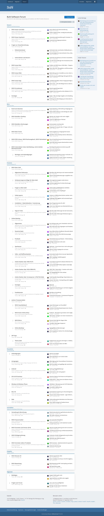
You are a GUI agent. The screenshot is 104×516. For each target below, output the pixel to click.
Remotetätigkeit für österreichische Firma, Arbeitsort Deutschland (61, 53)
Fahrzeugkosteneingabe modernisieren (58, 180)
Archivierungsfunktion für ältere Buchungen (60, 183)
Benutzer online (57, 496)
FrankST (84, 501)
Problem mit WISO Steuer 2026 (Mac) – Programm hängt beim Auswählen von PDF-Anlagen (61, 65)
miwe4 (81, 51)
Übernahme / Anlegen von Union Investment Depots (61, 315)
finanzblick (10, 349)
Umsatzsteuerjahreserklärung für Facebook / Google (61, 37)
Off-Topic (14, 335)
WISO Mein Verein (17, 131)
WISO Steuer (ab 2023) (18, 29)
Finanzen (9, 163)
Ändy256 (81, 37)
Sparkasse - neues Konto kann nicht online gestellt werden (61, 246)
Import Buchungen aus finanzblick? (58, 305)
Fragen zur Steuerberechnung (20, 45)
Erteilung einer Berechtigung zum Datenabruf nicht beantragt (61, 98)
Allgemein (10, 472)
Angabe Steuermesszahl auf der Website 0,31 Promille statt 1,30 (61, 91)
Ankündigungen (16, 353)
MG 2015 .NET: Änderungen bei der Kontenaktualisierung (61, 210)
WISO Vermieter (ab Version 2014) (21, 427)
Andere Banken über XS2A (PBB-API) (25, 269)
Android (14, 369)
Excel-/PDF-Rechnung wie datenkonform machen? (61, 142)
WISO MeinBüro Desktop (19, 116)
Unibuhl (80, 501)
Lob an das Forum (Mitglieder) (56, 482)
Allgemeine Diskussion (21, 172)
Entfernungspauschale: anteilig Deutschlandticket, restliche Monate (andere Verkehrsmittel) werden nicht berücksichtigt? (61, 32)
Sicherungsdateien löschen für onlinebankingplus (61, 331)
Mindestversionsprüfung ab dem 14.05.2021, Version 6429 (61, 154)
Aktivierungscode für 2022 (55, 456)
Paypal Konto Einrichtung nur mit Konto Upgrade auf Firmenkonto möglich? (61, 287)
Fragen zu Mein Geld (21, 188)
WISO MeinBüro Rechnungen (20, 124)
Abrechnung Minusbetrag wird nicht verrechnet (60, 427)
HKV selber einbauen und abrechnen (58, 415)
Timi (54, 503)
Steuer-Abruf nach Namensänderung (58, 29)
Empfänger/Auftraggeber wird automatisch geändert (61, 198)
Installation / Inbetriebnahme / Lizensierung (27, 203)
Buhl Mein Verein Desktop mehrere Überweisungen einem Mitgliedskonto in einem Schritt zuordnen (61, 134)
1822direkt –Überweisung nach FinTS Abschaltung (61, 384)
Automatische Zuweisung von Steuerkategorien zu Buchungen (61, 391)
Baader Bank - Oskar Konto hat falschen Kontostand (61, 379)
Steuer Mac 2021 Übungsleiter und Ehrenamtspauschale (61, 68)
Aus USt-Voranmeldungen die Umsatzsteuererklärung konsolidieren (61, 60)
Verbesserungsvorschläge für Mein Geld (26, 180)
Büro (8, 104)
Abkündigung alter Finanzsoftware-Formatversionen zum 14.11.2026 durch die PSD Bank (61, 361)
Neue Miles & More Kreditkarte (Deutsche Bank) (61, 231)
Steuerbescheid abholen (85, 81)
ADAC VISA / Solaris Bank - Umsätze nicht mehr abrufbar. (61, 269)
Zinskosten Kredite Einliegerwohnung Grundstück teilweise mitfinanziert (61, 435)
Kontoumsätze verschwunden (56, 124)
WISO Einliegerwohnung (18, 435)
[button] (73, 22)
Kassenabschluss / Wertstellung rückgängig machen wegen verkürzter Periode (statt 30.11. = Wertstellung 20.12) (61, 108)
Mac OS (14, 392)
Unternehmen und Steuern (22, 57)
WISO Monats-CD (16, 456)
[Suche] (94, 1)
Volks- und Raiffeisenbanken (23, 254)
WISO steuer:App (16, 80)
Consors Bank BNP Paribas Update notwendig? (60, 264)
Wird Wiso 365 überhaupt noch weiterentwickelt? (61, 172)
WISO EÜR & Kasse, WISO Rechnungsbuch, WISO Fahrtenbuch (29, 139)
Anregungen (15, 361)
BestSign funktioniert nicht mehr (57, 241)
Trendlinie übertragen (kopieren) (57, 323)
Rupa (72, 501)
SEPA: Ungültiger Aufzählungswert (57, 257)
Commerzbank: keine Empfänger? (57, 190)
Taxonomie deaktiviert (54, 150)
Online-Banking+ (19, 328)
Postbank (17, 239)
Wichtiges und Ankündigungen (23, 154)
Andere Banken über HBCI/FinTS (24, 262)
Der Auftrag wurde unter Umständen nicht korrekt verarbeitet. (61, 223)
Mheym (81, 43)
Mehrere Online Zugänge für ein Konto (58, 249)
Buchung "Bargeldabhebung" (56, 369)
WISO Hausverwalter (17, 420)
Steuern (9, 25)
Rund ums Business (17, 109)
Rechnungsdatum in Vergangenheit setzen (59, 131)
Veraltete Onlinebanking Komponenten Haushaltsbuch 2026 (61, 308)
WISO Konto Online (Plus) (22, 312)
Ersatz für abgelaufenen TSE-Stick (57, 119)
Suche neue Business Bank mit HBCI (58, 343)
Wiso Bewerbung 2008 (54, 466)
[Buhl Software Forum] (52, 7)
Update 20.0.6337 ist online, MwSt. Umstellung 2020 (61, 157)
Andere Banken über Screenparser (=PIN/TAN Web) (29, 277)
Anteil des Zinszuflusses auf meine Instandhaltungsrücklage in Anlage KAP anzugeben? (61, 57)
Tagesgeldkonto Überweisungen (57, 328)
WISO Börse (18, 320)
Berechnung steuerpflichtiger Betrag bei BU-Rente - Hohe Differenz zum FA (61, 76)
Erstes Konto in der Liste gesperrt (57, 371)
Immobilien (10, 407)
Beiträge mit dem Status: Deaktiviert (58, 485)
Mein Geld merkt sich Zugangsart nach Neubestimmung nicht (61, 226)
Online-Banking (16, 218)
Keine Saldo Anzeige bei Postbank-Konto (59, 402)
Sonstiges (14, 96)
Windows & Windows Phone (19, 384)
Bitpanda (51, 284)
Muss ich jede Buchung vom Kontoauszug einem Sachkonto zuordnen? (61, 139)
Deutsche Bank (19, 231)
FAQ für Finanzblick (54, 353)
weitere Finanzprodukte (18, 300)
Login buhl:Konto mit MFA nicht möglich (59, 478)
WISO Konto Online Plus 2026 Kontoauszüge (60, 234)
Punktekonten (19, 292)
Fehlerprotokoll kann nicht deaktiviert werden (60, 422)
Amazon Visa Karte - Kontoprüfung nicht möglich (61, 280)
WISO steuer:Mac (16, 65)
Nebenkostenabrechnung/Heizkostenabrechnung (61, 412)
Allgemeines (18, 223)
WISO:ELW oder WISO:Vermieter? (57, 438)
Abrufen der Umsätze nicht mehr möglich (59, 116)
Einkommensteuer (20, 50)
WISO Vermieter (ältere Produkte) (21, 443)
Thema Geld (18, 340)
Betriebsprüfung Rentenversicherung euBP (59, 147)
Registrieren (88, 1)
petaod (75, 501)
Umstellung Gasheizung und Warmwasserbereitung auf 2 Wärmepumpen (61, 430)
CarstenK (63, 501)
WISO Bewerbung (16, 463)
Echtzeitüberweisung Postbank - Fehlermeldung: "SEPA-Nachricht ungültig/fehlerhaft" (61, 238)
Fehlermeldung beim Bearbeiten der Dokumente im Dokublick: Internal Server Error (61, 399)
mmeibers (68, 501)
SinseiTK (81, 31)
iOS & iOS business (17, 376)
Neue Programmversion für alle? (57, 203)
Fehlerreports (19, 195)
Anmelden (81, 1)
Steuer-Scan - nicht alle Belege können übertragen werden (61, 83)
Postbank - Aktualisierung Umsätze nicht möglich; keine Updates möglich (61, 312)
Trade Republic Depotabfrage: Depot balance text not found (61, 277)
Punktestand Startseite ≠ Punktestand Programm (61, 295)
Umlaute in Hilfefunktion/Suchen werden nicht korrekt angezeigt (61, 195)
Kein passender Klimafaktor (56, 419)
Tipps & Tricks (19, 211)
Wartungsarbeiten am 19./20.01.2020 (58, 356)
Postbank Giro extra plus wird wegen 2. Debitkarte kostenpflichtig (61, 340)
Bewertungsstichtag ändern (56, 88)
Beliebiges (14, 475)
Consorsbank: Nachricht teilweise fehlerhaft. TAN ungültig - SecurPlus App (61, 261)
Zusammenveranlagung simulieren (57, 40)
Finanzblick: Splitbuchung (55, 387)
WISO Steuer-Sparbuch (18, 37)
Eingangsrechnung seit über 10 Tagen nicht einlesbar (61, 127)
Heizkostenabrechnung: (55, 446)
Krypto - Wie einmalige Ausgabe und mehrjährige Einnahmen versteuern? (61, 96)
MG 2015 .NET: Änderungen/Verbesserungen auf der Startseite (61, 213)
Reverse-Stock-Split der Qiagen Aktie (58, 320)
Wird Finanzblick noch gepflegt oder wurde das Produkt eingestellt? (61, 364)
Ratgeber (9, 451)
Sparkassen (18, 246)
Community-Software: (52, 514)
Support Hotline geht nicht (55, 475)
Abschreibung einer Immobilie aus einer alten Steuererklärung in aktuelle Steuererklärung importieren (61, 73)
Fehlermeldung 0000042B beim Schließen (59, 187)
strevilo (59, 501)
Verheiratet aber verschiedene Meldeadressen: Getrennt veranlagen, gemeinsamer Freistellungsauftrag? (61, 50)
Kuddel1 (93, 501)
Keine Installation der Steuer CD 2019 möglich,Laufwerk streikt (61, 459)
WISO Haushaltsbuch (21, 305)
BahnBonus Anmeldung (55, 292)
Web (13, 399)
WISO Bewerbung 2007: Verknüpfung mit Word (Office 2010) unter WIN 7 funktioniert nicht (61, 463)
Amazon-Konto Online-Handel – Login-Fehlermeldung (61, 394)
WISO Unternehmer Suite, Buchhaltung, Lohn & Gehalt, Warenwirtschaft (27, 147)
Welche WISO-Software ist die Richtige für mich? (60, 111)
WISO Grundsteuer (17, 88)
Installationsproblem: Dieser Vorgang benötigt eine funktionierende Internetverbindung (61, 80)
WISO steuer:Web (16, 73)
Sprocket (81, 26)
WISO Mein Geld (16, 167)
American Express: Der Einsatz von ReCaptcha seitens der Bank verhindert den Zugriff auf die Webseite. (61, 376)
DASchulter (58, 503)
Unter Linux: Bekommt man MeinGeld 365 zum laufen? (61, 206)
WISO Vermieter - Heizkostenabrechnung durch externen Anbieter (61, 443)
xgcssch (55, 501)
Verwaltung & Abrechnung (19, 412)
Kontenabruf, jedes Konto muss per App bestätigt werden (61, 254)
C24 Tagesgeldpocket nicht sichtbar (57, 272)
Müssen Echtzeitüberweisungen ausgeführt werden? (61, 175)
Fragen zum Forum (17, 483)
